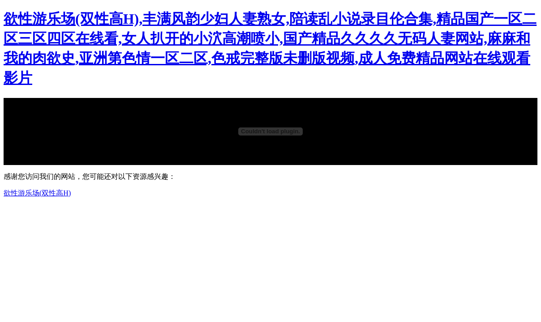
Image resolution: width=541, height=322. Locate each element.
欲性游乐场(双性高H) (37, 193)
